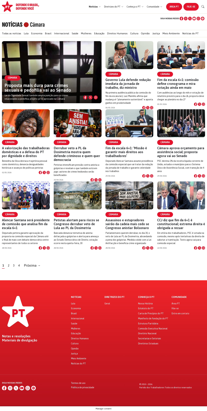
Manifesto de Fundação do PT (153, 318)
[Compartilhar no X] (90, 97)
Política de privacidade (82, 387)
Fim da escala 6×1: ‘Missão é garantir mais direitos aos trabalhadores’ (126, 152)
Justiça (156, 33)
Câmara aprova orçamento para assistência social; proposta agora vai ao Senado (180, 152)
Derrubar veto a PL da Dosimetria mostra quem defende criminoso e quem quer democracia (77, 154)
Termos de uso (78, 383)
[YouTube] (194, 18)
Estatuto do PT (145, 308)
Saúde (75, 33)
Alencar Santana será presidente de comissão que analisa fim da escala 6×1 (26, 224)
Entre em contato (180, 313)
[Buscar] (203, 6)
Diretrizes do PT (114, 297)
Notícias (76, 297)
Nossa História (145, 303)
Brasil (48, 33)
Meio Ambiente (171, 33)
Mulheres (86, 33)
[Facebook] (181, 18)
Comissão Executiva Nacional (152, 328)
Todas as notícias (11, 33)
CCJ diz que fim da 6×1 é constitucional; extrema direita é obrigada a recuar (181, 224)
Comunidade (179, 297)
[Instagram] (185, 18)
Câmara (113, 74)
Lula (26, 33)
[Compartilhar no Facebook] (85, 97)
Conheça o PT (146, 297)
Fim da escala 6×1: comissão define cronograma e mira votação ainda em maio (178, 83)
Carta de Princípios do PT (151, 313)
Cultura (134, 33)
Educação (99, 33)
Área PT (174, 6)
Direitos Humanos (117, 33)
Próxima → (32, 265)
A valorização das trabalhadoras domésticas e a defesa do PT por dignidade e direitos (26, 152)
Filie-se (191, 6)
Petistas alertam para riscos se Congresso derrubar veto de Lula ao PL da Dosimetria (76, 224)
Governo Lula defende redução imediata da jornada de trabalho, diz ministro (128, 83)
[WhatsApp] (198, 18)
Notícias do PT (190, 33)
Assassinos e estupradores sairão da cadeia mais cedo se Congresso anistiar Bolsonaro (127, 224)
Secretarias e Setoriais (149, 338)
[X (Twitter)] (190, 18)
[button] (95, 7)
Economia (36, 33)
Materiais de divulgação (19, 340)
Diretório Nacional (147, 333)
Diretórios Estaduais (148, 343)
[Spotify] (202, 18)
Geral (107, 303)
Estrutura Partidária (148, 323)
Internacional (61, 33)
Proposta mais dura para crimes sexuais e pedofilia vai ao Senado (38, 88)
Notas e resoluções (16, 336)
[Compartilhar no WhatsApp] (96, 97)
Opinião (145, 33)
